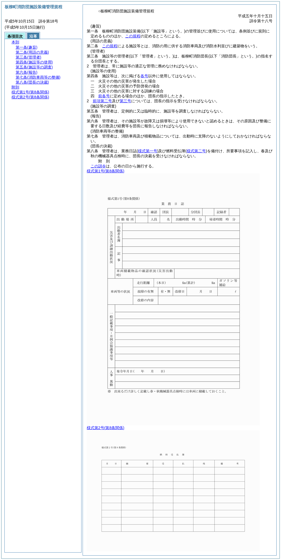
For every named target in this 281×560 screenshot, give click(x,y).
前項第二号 (102, 101)
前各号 (104, 96)
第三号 (125, 101)
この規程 (132, 36)
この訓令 (98, 166)
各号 (144, 76)
